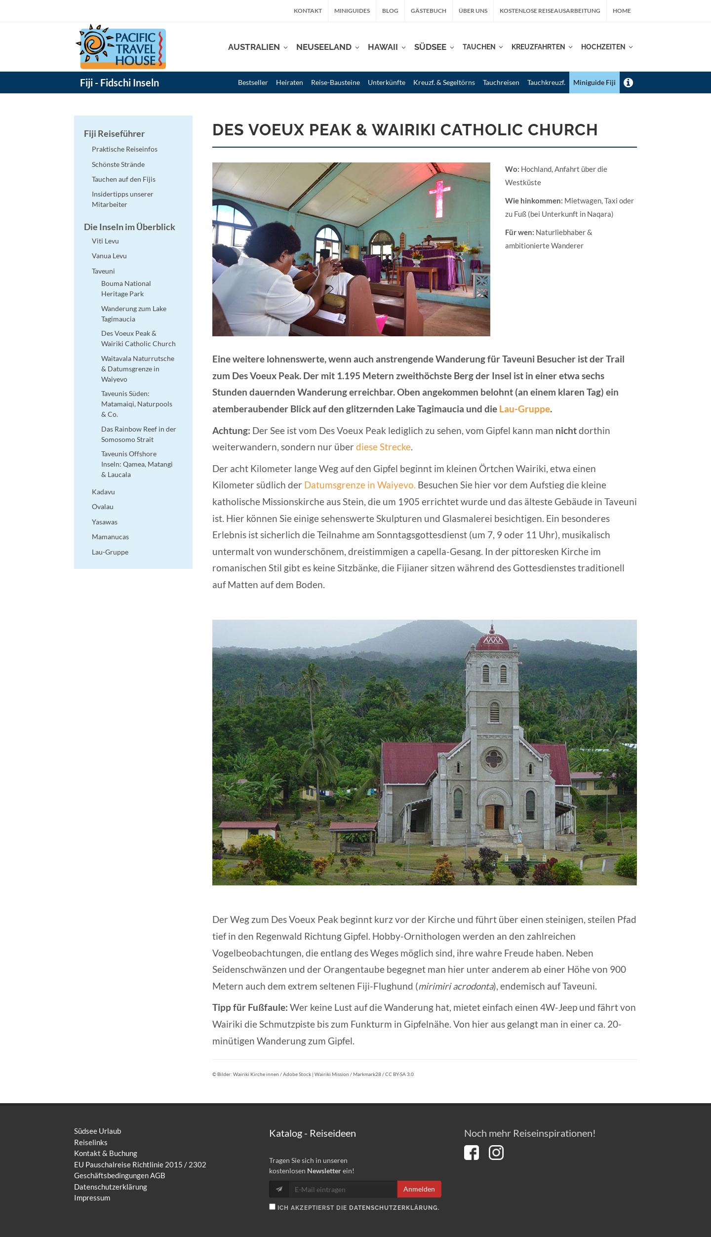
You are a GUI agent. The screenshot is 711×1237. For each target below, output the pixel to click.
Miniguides (352, 10)
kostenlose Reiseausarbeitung (550, 10)
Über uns (473, 10)
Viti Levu (105, 241)
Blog (390, 10)
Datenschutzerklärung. (394, 1207)
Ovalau (103, 506)
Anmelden (419, 1189)
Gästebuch (428, 10)
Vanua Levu (109, 255)
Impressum (92, 1197)
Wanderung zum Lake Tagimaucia (133, 313)
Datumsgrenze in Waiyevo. (360, 484)
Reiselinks (91, 1142)
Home (622, 10)
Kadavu (103, 491)
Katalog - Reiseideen (312, 1133)
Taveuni (103, 271)
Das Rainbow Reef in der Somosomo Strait (138, 434)
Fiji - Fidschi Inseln (119, 82)
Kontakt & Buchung (105, 1153)
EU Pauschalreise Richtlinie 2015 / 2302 (140, 1164)
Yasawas (105, 522)
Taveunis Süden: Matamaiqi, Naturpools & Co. (136, 403)
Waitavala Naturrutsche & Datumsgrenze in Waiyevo (137, 368)
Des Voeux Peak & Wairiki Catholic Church (138, 338)
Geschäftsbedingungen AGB (119, 1175)
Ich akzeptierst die (354, 1207)
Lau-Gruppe (524, 408)
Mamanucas (110, 536)
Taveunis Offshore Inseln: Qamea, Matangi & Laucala (137, 464)
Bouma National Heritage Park (126, 288)
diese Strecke (383, 446)
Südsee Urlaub (97, 1130)
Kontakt (308, 10)
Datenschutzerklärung (110, 1186)
